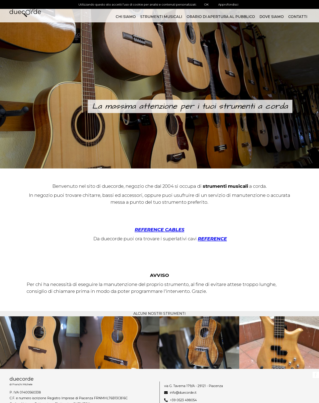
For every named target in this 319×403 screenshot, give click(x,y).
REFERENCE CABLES (159, 229)
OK (206, 4)
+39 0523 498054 (183, 400)
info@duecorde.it (183, 393)
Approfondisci (228, 4)
